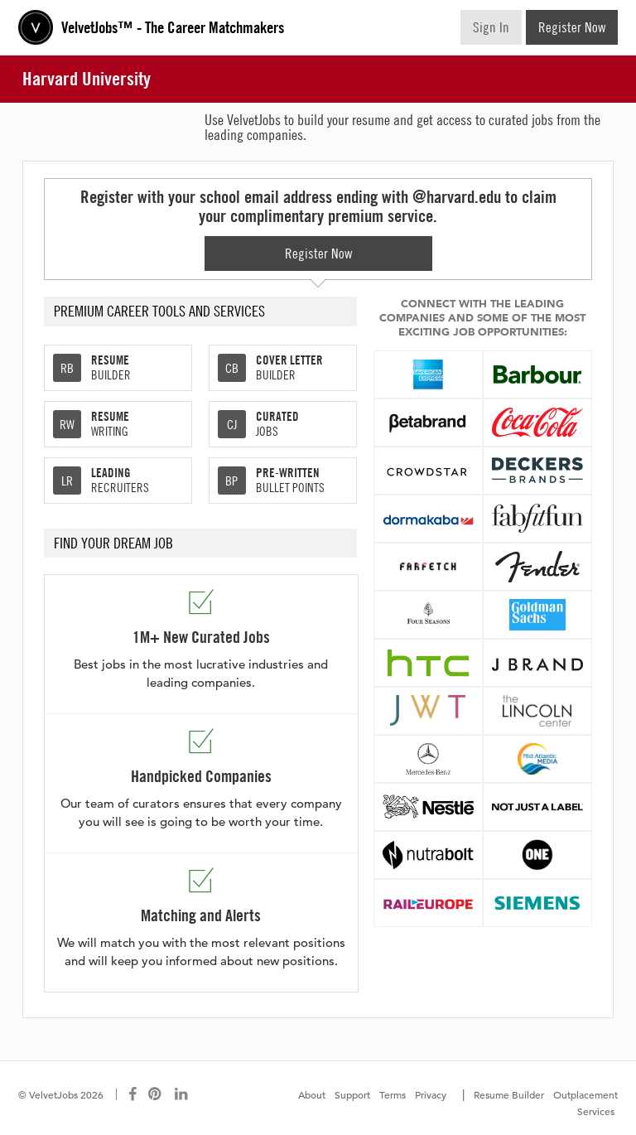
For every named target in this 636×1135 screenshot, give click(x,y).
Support (352, 1094)
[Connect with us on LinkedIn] (182, 1094)
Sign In (491, 27)
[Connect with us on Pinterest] (155, 1094)
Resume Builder (509, 1094)
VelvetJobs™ (172, 27)
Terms (392, 1094)
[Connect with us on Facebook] (132, 1094)
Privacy (430, 1094)
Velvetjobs (35, 27)
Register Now (571, 27)
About (311, 1094)
